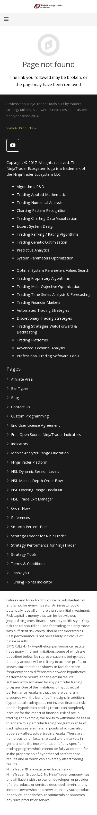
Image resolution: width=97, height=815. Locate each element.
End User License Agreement (35, 425)
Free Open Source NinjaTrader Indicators (46, 434)
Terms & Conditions (28, 563)
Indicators (19, 443)
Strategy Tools (24, 554)
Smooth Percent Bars (29, 526)
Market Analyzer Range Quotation (40, 453)
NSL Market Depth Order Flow (37, 480)
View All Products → (21, 128)
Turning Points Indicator (31, 582)
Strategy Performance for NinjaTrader (43, 545)
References (20, 517)
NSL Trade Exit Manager (32, 499)
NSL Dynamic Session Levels (35, 471)
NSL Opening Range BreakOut (37, 489)
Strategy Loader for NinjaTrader (38, 536)
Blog (15, 397)
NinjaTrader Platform (29, 462)
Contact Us (20, 406)
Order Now (20, 508)
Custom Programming (30, 416)
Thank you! (20, 572)
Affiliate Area (22, 379)
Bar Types (20, 388)
